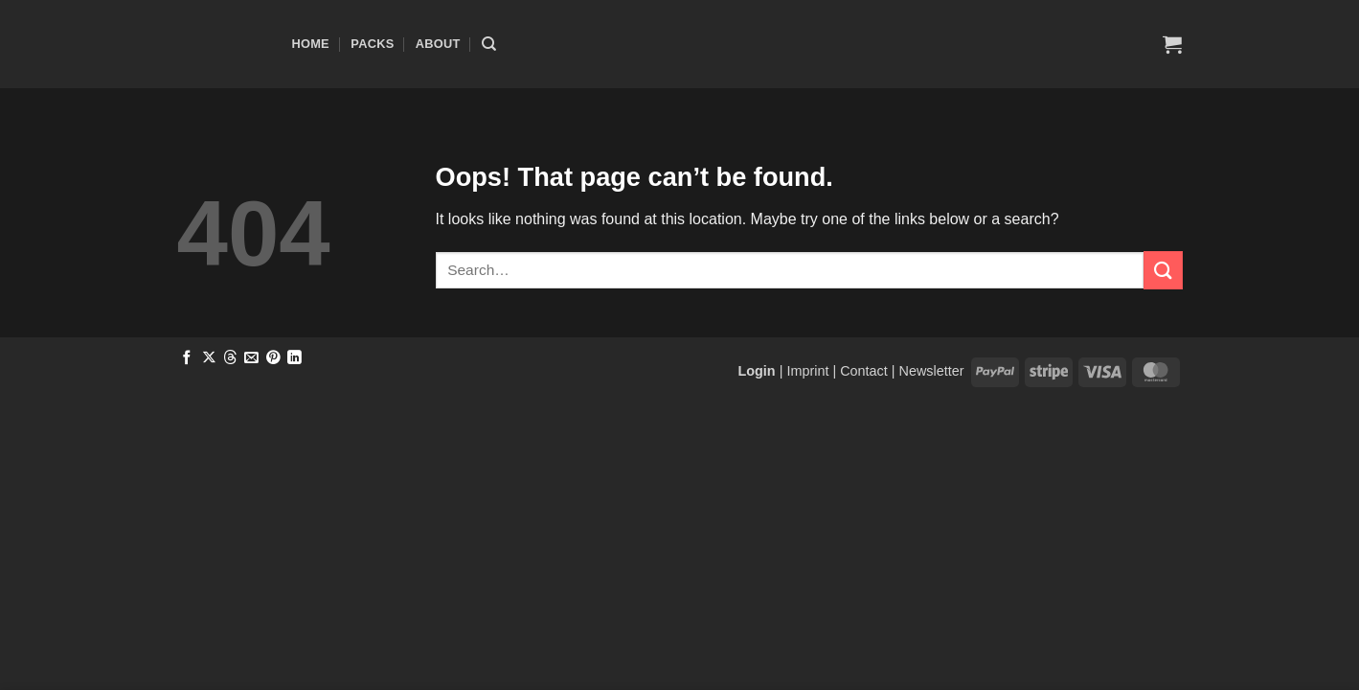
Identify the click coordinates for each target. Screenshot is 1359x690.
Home (310, 43)
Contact (864, 371)
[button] (1172, 44)
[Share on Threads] (230, 358)
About (438, 43)
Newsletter (931, 371)
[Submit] (1163, 269)
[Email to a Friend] (251, 358)
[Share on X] (209, 358)
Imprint (807, 371)
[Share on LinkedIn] (294, 358)
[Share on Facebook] (187, 358)
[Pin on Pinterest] (273, 358)
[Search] (489, 44)
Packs (372, 43)
